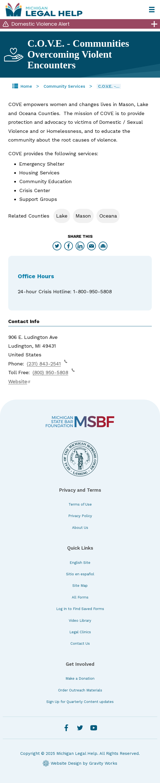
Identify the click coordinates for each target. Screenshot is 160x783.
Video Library (80, 620)
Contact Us (80, 643)
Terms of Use (80, 504)
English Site (80, 563)
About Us (80, 528)
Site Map (80, 585)
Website (19, 381)
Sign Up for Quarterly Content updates (80, 702)
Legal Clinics (80, 632)
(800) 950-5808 (54, 371)
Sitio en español (80, 574)
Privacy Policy (80, 516)
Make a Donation (80, 678)
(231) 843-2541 (47, 362)
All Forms (80, 597)
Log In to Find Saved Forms (80, 609)
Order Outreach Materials (80, 690)
